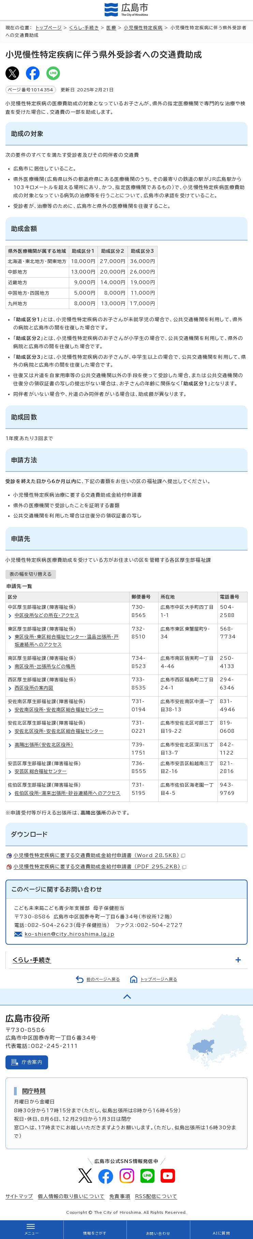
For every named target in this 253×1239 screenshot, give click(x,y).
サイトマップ (19, 1196)
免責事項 (119, 1196)
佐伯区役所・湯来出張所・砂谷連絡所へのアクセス (68, 793)
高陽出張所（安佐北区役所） (44, 744)
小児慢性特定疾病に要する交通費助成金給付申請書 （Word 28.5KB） (99, 855)
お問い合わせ (158, 1233)
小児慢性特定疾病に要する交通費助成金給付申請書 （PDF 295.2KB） (100, 866)
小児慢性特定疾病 (143, 28)
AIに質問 (221, 1233)
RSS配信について (156, 1196)
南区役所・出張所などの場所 (45, 666)
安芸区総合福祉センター (41, 771)
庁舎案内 (32, 1062)
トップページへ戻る (159, 979)
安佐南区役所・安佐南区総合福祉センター (59, 709)
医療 (111, 28)
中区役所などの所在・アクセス (47, 615)
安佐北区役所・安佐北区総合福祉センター (59, 731)
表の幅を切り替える (31, 574)
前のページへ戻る (103, 979)
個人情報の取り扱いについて (71, 1196)
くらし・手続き (84, 28)
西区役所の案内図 (34, 687)
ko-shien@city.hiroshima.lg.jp (70, 934)
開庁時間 (34, 1091)
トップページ (49, 28)
